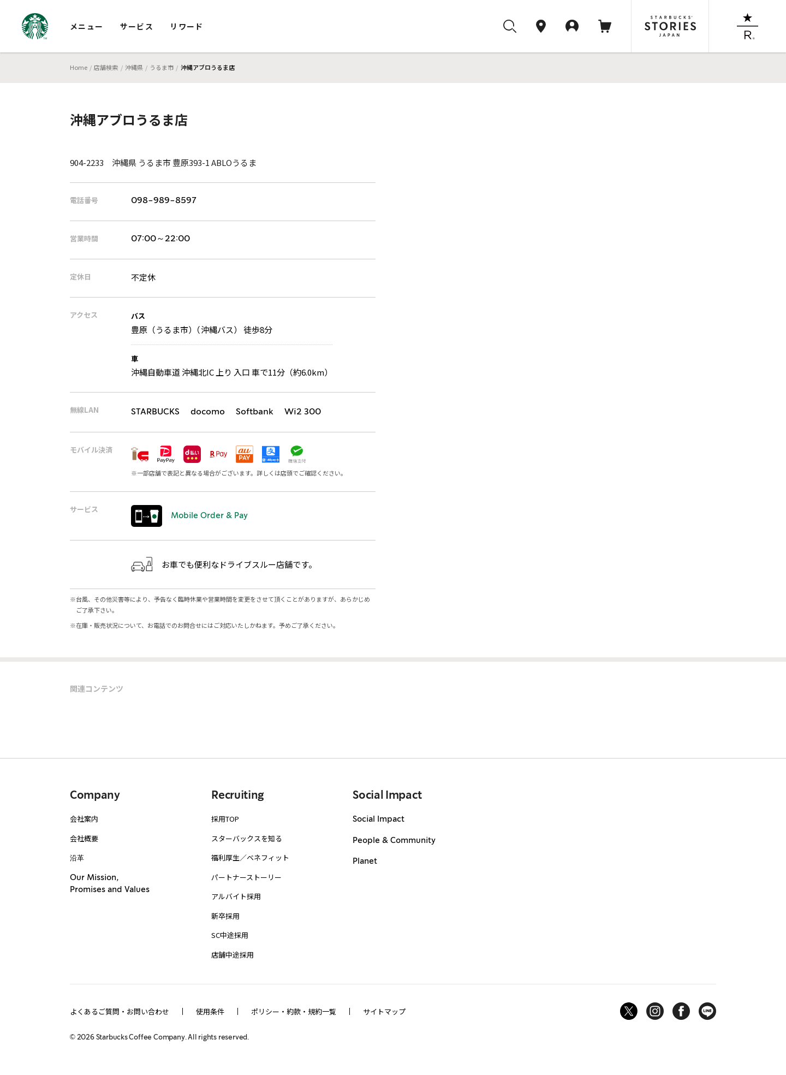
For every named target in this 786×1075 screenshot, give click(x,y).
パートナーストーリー (246, 877)
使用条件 (210, 1011)
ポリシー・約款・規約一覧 (293, 1011)
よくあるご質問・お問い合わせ (119, 1011)
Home (78, 67)
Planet (365, 861)
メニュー (87, 26)
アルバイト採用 (236, 896)
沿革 (77, 857)
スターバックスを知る (246, 838)
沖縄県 (134, 67)
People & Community (394, 841)
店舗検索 (106, 67)
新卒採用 (225, 916)
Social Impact (378, 819)
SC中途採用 (229, 935)
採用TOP (225, 818)
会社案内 (84, 818)
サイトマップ (384, 1011)
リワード (187, 26)
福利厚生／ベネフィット (250, 857)
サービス (137, 26)
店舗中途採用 (232, 954)
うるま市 (162, 67)
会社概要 (84, 838)
